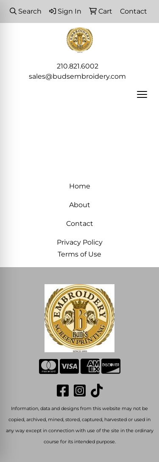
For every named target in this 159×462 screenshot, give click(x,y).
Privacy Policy (80, 242)
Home (79, 186)
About (79, 205)
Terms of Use (79, 254)
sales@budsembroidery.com (77, 76)
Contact (79, 224)
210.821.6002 (77, 66)
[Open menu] (142, 94)
